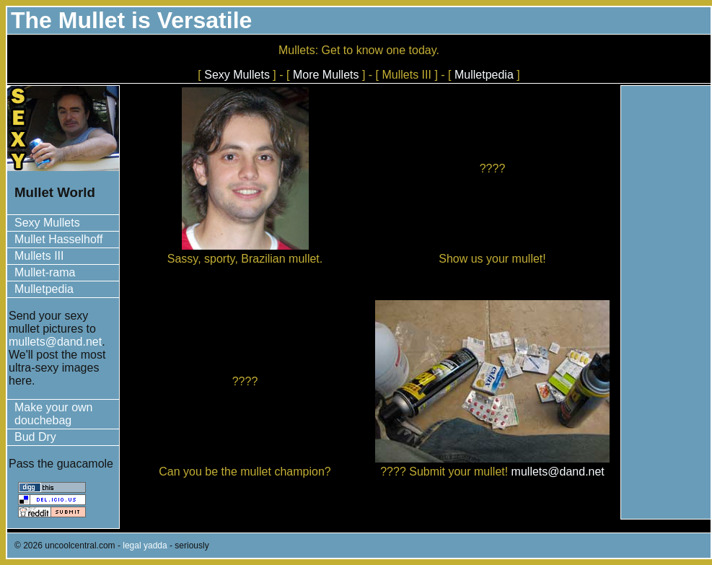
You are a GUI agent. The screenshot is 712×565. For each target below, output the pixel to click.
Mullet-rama (44, 272)
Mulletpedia (484, 75)
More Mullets (326, 75)
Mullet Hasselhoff (58, 239)
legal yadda (145, 545)
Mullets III (38, 256)
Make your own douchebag (53, 413)
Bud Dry (35, 437)
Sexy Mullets (237, 75)
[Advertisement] (666, 302)
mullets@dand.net (55, 342)
